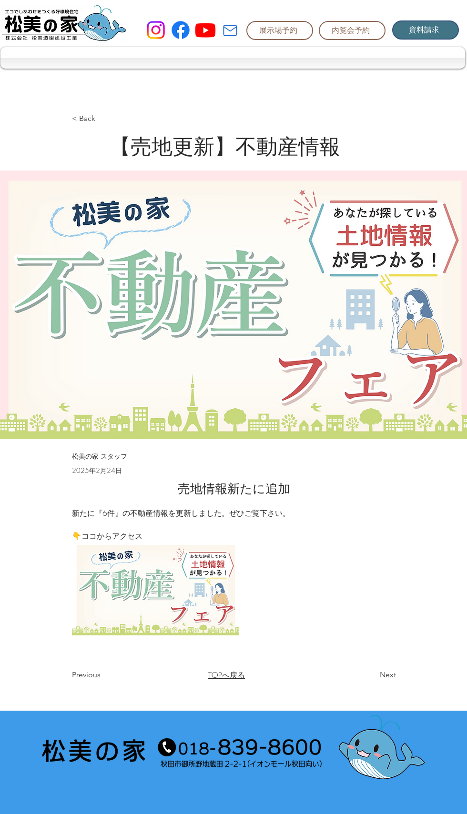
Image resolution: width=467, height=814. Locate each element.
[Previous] (103, 674)
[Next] (372, 674)
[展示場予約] (279, 30)
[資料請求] (425, 30)
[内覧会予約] (352, 30)
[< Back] (103, 119)
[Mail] (230, 30)
